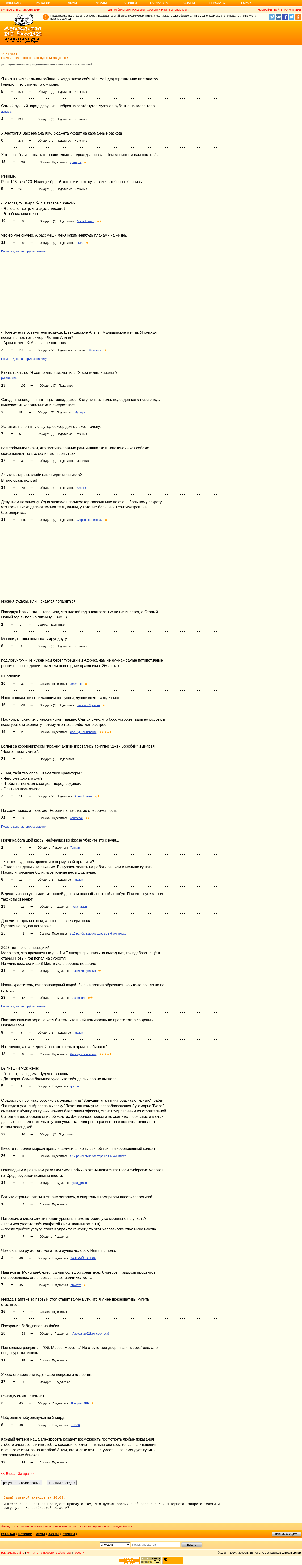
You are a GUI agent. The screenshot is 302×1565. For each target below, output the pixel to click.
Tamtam (75, 847)
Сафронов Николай (89, 520)
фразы (53, 1534)
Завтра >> (26, 1474)
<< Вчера (8, 1474)
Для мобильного (119, 9)
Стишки (130, 2)
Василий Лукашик (88, 705)
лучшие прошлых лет (97, 1526)
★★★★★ (105, 732)
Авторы (189, 2)
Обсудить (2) (46, 350)
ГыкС (80, 243)
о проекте (47, 1552)
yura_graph (79, 906)
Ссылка (45, 162)
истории (25, 1534)
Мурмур (80, 412)
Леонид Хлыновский (83, 732)
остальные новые (48, 1526)
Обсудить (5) (46, 140)
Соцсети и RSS (157, 9)
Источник (81, 92)
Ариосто (75, 1285)
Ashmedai (76, 818)
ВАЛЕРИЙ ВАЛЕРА (83, 1258)
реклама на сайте (13, 1552)
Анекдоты (14, 2)
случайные (122, 1526)
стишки (69, 1534)
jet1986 (75, 1425)
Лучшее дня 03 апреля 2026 (20, 9)
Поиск (246, 2)
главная (8, 1534)
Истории (43, 2)
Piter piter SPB (79, 1403)
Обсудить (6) (46, 119)
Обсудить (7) (48, 385)
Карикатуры (159, 2)
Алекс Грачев (85, 221)
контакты (33, 1552)
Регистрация (292, 9)
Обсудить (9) (48, 243)
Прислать (217, 2)
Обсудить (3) (46, 92)
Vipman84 (95, 350)
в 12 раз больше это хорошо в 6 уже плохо (98, 933)
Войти (278, 9)
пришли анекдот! (286, 1534)
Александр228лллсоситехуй (90, 1333)
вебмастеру (63, 1552)
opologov (76, 162)
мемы (40, 1534)
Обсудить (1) (48, 221)
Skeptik (81, 487)
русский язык (9, 378)
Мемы (72, 2)
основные (26, 1526)
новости (79, 1552)
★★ (99, 221)
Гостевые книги (179, 9)
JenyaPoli (76, 683)
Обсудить (44, 847)
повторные (71, 1526)
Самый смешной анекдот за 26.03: (34, 1498)
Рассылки (138, 9)
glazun (79, 879)
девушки (6, 111)
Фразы (101, 2)
